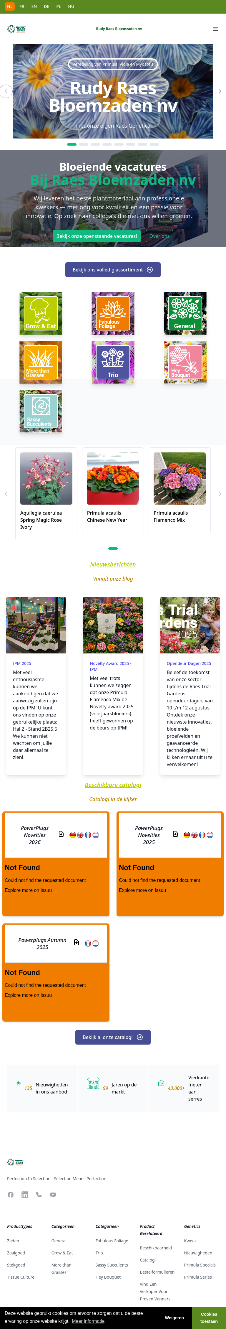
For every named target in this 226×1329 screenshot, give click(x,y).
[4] (107, 144)
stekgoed (16, 1265)
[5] (119, 144)
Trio (99, 1253)
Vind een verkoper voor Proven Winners (155, 1291)
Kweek (190, 1241)
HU (71, 6)
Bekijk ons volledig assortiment (113, 269)
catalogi (148, 1260)
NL (9, 6)
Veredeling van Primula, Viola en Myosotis (113, 64)
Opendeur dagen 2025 (189, 663)
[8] (154, 144)
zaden (13, 1241)
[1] (72, 144)
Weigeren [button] (174, 1317)
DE (46, 6)
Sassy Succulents (112, 1265)
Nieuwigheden (198, 1253)
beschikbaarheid (156, 1248)
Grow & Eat (62, 1253)
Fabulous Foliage (112, 1241)
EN (34, 6)
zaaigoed (16, 1253)
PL (58, 6)
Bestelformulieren (157, 1272)
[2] (83, 144)
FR (21, 6)
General (59, 1241)
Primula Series (198, 1277)
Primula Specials (200, 1265)
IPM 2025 (22, 663)
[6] (130, 144)
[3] (95, 144)
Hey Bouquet (108, 1277)
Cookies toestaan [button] (209, 1318)
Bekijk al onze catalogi (113, 1037)
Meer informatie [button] (88, 1321)
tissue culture (20, 1277)
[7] (142, 144)
